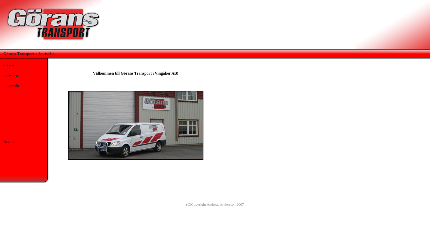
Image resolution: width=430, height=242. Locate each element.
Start (10, 66)
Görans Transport (19, 53)
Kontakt (12, 86)
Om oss (12, 76)
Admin (8, 141)
